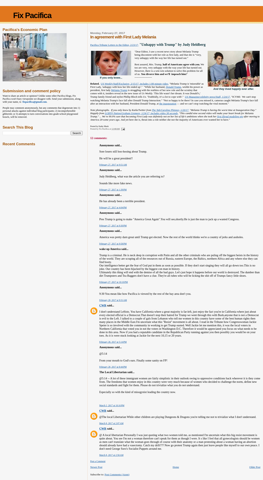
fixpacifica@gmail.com (34, 101)
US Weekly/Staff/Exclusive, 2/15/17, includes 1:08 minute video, (135, 83)
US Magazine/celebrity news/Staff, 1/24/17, (208, 96)
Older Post (254, 467)
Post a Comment (97, 461)
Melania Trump (119, 90)
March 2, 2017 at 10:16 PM (111, 405)
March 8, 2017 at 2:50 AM (111, 455)
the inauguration (167, 103)
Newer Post (96, 467)
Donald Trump (173, 86)
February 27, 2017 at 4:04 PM (112, 207)
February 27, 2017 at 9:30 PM (112, 225)
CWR (102, 305)
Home (176, 467)
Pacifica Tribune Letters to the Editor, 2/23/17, (114, 44)
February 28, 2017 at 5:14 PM (112, 342)
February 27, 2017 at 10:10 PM (113, 282)
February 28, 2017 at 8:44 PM (112, 367)
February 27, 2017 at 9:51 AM (113, 165)
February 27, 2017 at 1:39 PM (112, 189)
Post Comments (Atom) (117, 474)
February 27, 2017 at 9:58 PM (112, 244)
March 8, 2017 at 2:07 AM (111, 423)
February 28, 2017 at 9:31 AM (113, 300)
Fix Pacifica (32, 15)
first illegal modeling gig (230, 116)
